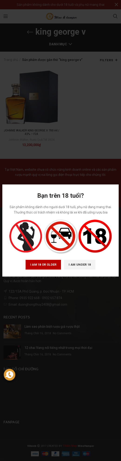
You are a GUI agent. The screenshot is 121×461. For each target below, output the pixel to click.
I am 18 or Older (43, 264)
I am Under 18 (80, 264)
